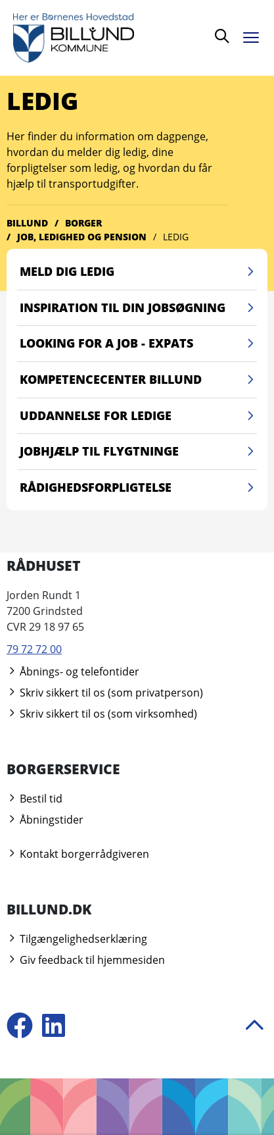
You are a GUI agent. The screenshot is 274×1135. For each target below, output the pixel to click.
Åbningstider (45, 819)
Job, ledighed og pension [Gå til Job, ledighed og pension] (82, 236)
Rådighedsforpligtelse (138, 488)
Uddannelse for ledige (138, 416)
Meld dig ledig (138, 272)
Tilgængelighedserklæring (77, 939)
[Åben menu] (254, 35)
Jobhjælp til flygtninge (138, 451)
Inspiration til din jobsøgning (138, 308)
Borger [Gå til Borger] (83, 223)
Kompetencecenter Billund (138, 380)
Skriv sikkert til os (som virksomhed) (102, 713)
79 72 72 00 (34, 649)
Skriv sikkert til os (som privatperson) (105, 692)
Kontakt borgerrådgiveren (78, 854)
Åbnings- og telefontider (73, 671)
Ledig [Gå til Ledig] (176, 236)
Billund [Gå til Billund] (27, 223)
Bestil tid (34, 798)
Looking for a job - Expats (138, 343)
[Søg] (222, 38)
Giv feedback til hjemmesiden (86, 960)
